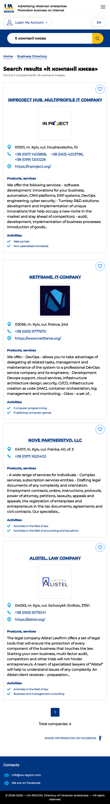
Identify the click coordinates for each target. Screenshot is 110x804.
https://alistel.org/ (30, 619)
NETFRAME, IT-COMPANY (55, 277)
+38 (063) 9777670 (30, 331)
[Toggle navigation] (103, 7)
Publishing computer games (32, 412)
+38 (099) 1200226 (30, 159)
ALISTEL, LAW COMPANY (55, 558)
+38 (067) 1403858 (30, 154)
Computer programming (30, 408)
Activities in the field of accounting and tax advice (46, 530)
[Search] (49, 38)
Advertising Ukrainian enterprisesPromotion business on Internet (42, 8)
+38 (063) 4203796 (67, 154)
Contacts (11, 765)
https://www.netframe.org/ (38, 338)
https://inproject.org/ (33, 166)
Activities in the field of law (31, 526)
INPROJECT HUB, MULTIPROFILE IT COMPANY (55, 100)
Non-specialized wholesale (31, 246)
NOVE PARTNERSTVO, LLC (55, 440)
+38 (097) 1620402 (30, 456)
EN (99, 22)
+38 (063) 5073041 (30, 612)
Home (8, 56)
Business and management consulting (39, 693)
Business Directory (32, 56)
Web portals (21, 241)
